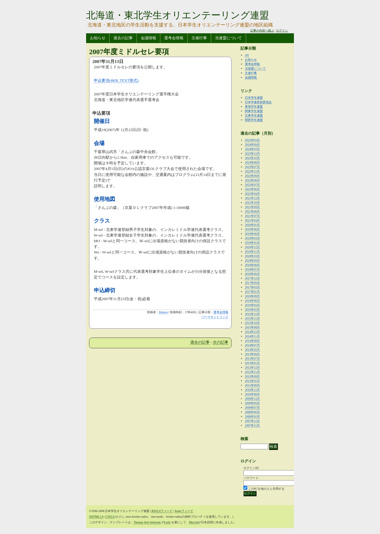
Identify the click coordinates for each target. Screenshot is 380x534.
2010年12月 (252, 389)
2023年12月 (252, 153)
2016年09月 (252, 296)
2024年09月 (252, 144)
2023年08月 (252, 162)
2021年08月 (252, 211)
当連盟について (228, 38)
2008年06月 (252, 412)
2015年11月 (252, 318)
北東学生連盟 (254, 115)
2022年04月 (252, 193)
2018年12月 (252, 247)
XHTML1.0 (96, 516)
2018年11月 (252, 251)
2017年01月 (252, 291)
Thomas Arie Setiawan (147, 522)
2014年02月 (252, 349)
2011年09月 (252, 385)
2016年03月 (252, 305)
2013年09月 (252, 354)
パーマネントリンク (215, 317)
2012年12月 (252, 367)
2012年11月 (252, 372)
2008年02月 (252, 416)
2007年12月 (252, 421)
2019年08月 (252, 229)
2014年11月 (252, 336)
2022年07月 (252, 184)
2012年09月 (252, 376)
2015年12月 (252, 314)
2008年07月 (252, 407)
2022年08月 (252, 180)
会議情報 (148, 38)
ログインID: (251, 468)
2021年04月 (252, 220)
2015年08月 (252, 327)
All (247, 55)
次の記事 (220, 342)
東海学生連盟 (254, 106)
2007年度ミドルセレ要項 (129, 52)
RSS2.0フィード (161, 511)
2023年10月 (252, 158)
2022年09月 (252, 175)
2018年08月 (252, 265)
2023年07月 (252, 166)
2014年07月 (252, 345)
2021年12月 (252, 198)
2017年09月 (252, 282)
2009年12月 (252, 398)
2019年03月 (252, 238)
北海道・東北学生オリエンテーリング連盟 (177, 15)
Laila (167, 522)
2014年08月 (252, 340)
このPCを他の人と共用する (266, 488)
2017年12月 (252, 278)
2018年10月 (252, 256)
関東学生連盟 (254, 111)
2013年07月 (252, 358)
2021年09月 (252, 207)
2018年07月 (252, 269)
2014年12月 (252, 331)
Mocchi (193, 522)
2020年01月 (252, 224)
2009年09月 (252, 403)
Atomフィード (184, 511)
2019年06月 (252, 233)
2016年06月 (252, 300)
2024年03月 (252, 149)
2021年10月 (252, 202)
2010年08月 (252, 394)
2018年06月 (252, 273)
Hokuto (163, 312)
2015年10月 (252, 323)
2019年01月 (252, 242)
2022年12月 (252, 171)
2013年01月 (252, 363)
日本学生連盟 (254, 97)
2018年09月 (252, 260)
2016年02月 (252, 309)
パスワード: (251, 478)
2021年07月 (252, 216)
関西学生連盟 (254, 120)
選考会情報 (173, 38)
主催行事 (199, 38)
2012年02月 (252, 380)
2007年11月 (252, 425)
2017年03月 (252, 287)
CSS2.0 (109, 516)
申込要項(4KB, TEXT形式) (116, 80)
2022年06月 (252, 189)
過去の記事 (123, 38)
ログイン (282, 30)
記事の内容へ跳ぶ (262, 30)
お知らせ (97, 38)
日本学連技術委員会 (258, 102)
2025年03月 (252, 140)
